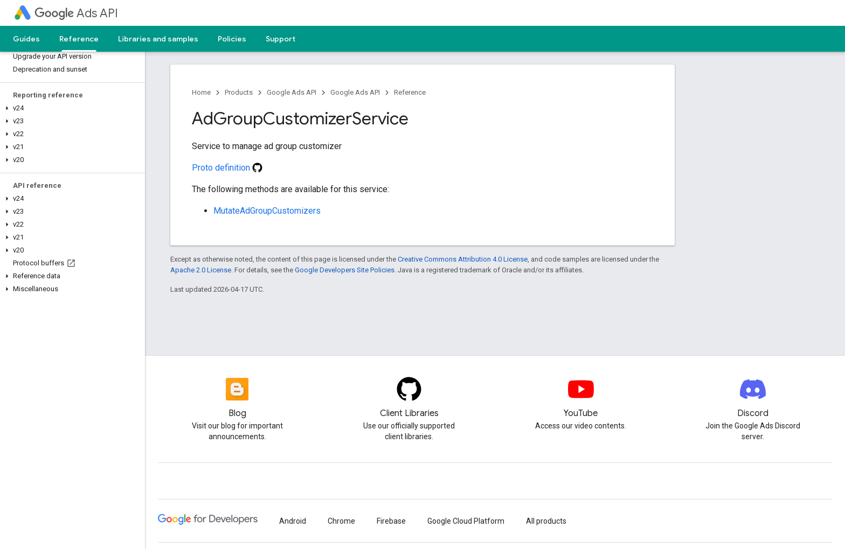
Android (292, 521)
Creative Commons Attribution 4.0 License (463, 259)
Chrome (341, 521)
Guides (26, 39)
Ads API (76, 13)
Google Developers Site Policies (344, 270)
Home (201, 92)
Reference (410, 92)
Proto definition (227, 168)
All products (546, 521)
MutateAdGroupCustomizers (267, 211)
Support (280, 39)
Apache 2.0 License (200, 270)
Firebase (391, 521)
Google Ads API (291, 92)
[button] (70, 108)
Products (239, 92)
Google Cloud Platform (465, 521)
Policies (232, 39)
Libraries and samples (158, 39)
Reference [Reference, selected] (79, 39)
